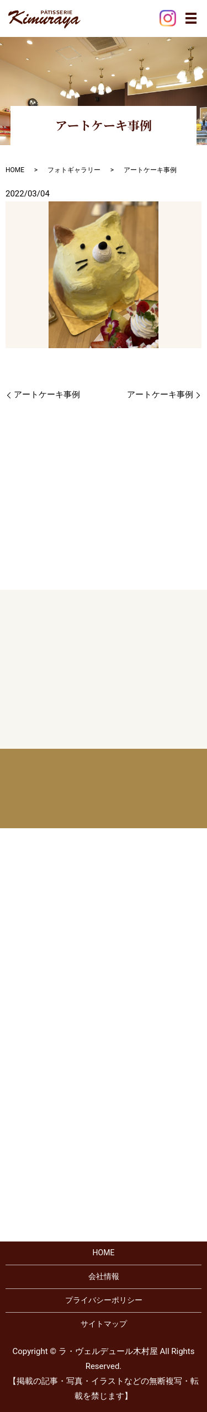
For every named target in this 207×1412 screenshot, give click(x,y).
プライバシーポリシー (103, 1300)
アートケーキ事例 (47, 394)
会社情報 (103, 1276)
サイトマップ (104, 1323)
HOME (15, 170)
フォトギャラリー (73, 170)
